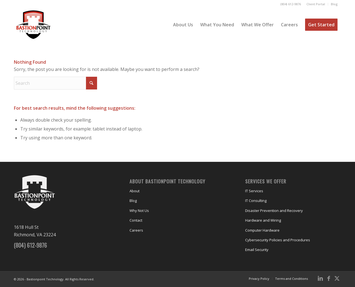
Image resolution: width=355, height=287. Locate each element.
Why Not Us (139, 210)
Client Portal (315, 4)
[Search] (55, 83)
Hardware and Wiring (263, 220)
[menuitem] (316, 4)
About (135, 190)
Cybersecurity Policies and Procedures (277, 239)
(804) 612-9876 (290, 4)
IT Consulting (256, 200)
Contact (136, 220)
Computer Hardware (262, 230)
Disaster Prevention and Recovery (274, 210)
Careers (136, 230)
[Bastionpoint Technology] (33, 24)
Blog (334, 4)
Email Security (256, 249)
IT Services (254, 190)
